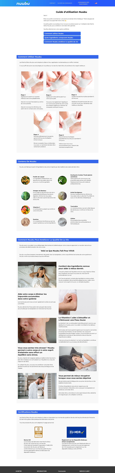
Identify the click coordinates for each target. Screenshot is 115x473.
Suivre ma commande (65, 3)
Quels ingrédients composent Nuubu (58, 38)
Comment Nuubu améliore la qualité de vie (61, 42)
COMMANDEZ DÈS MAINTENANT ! (83, 3)
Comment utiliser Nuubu (54, 33)
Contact (52, 3)
